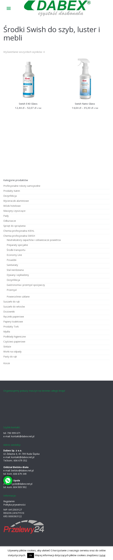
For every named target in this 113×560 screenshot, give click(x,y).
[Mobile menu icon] (8, 8)
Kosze (6, 363)
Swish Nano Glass (85, 103)
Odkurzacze (9, 220)
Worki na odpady (12, 351)
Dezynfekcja (10, 195)
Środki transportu (16, 250)
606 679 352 (20, 460)
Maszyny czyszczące (14, 210)
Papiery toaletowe (13, 321)
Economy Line (14, 255)
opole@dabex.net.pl (21, 483)
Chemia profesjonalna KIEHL (18, 230)
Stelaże (7, 346)
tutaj (102, 555)
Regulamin (9, 501)
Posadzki (11, 260)
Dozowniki (9, 311)
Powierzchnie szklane (18, 296)
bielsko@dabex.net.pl (22, 470)
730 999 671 (13, 433)
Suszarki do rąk (11, 301)
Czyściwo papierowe (14, 341)
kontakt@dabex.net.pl (22, 436)
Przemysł (12, 289)
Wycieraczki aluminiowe (16, 200)
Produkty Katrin (11, 190)
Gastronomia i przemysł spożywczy (26, 284)
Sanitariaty (12, 265)
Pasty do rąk (10, 356)
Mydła (6, 331)
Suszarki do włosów (14, 306)
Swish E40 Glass (28, 103)
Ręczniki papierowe (13, 316)
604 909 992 (19, 487)
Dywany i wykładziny (18, 275)
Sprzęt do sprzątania (14, 225)
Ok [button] (30, 555)
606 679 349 (19, 473)
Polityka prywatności (14, 504)
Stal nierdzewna (15, 270)
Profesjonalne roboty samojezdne (21, 185)
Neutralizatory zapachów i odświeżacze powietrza (34, 240)
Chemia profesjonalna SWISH (19, 235)
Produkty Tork (11, 326)
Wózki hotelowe (12, 205)
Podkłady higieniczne (14, 336)
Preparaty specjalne (17, 245)
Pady (6, 215)
